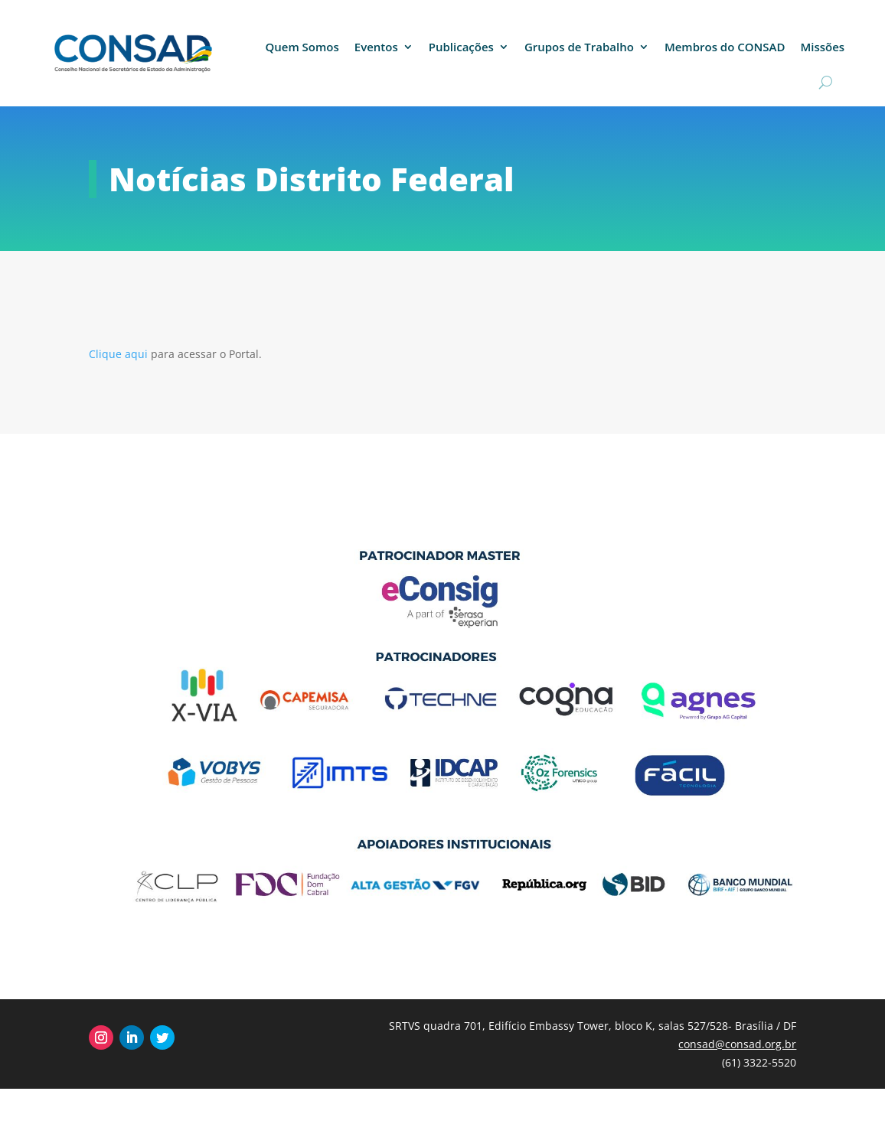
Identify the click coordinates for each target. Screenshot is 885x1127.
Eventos (376, 46)
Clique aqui (120, 354)
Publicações (461, 46)
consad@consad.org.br (737, 1044)
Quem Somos (301, 46)
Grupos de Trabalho (579, 46)
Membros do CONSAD (725, 46)
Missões (822, 46)
